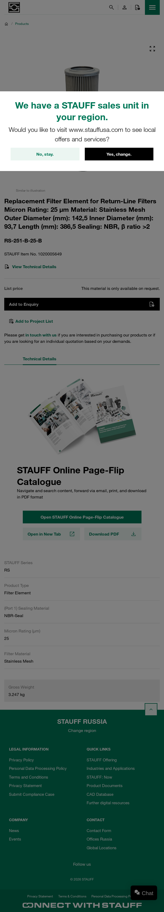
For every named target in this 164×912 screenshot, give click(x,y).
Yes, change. (119, 154)
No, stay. (45, 154)
